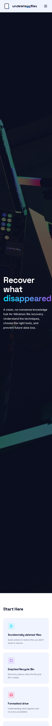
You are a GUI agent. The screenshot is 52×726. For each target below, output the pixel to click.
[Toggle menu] (46, 6)
